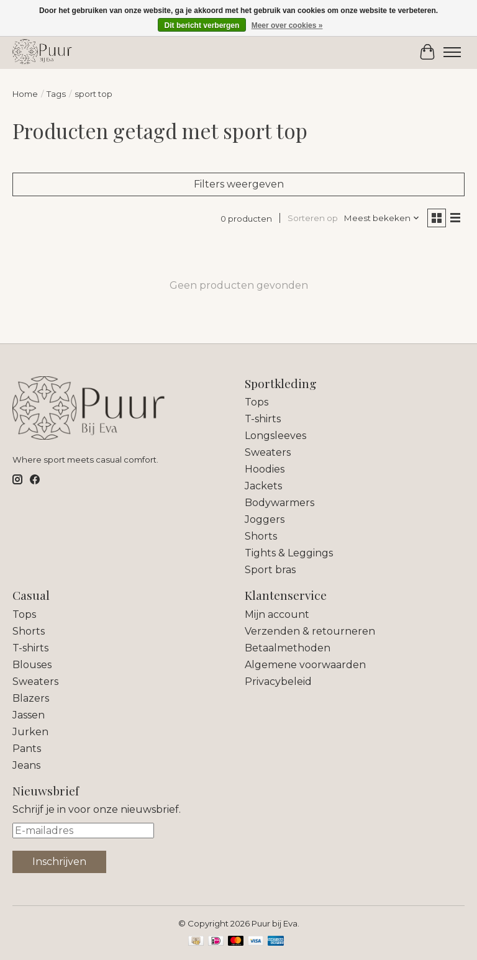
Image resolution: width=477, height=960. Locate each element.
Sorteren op (313, 218)
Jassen (28, 715)
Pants (26, 748)
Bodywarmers (279, 503)
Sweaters (268, 452)
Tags (56, 94)
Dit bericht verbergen (202, 25)
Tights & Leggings (289, 553)
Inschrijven (59, 861)
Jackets (263, 486)
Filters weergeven (239, 184)
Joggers (264, 519)
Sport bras (270, 570)
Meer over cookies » (287, 25)
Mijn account (277, 614)
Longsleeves (275, 436)
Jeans (26, 765)
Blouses (32, 665)
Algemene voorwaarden (305, 665)
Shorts (261, 536)
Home (25, 94)
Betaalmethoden (287, 648)
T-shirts (263, 419)
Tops (256, 402)
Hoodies (264, 469)
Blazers (30, 698)
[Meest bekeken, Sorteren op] (382, 218)
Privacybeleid (278, 681)
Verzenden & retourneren (310, 631)
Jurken (30, 732)
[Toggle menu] (452, 52)
